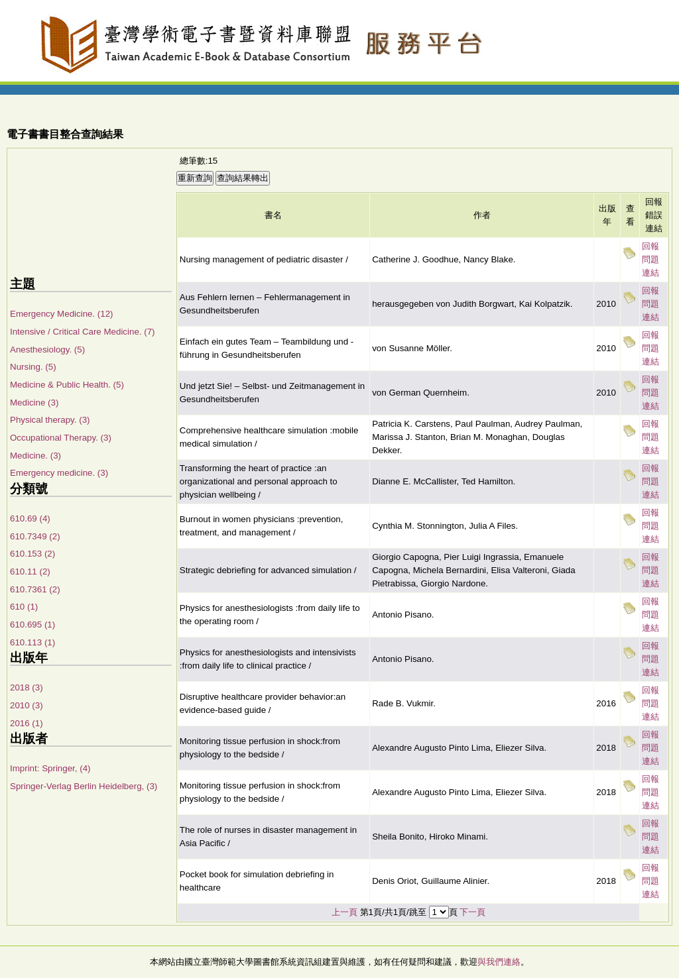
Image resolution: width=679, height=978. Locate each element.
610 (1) (24, 607)
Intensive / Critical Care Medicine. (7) (82, 332)
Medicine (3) (34, 403)
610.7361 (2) (35, 589)
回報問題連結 (650, 259)
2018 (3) (26, 687)
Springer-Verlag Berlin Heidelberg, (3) (83, 786)
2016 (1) (26, 723)
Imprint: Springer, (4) (50, 768)
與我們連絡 (499, 962)
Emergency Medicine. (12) (61, 314)
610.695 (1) (32, 624)
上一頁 (344, 912)
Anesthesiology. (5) (47, 349)
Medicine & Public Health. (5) (67, 385)
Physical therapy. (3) (50, 420)
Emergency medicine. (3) (59, 473)
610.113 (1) (32, 642)
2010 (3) (26, 705)
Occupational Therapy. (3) (60, 438)
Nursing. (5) (33, 367)
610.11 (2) (30, 571)
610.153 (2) (32, 554)
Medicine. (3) (35, 456)
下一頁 (472, 912)
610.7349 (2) (35, 536)
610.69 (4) (30, 518)
